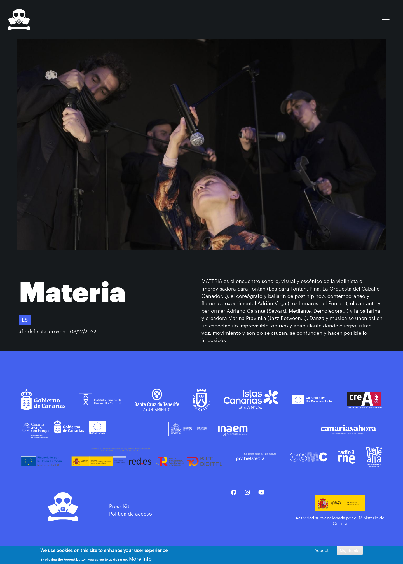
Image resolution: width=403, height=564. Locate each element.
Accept (321, 551)
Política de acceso (130, 513)
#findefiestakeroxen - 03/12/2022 (57, 331)
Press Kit (119, 506)
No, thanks (349, 551)
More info (140, 559)
